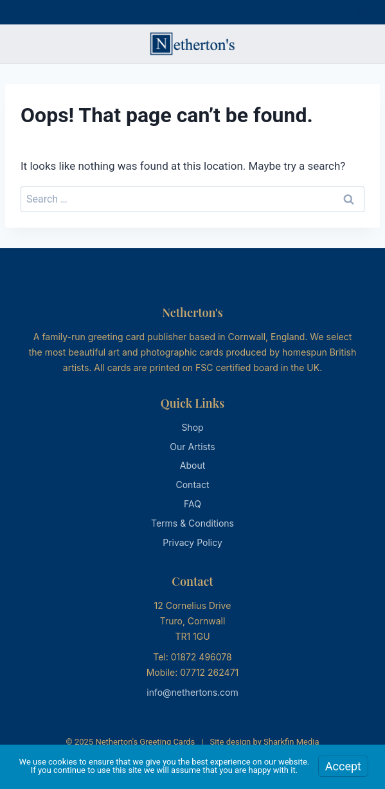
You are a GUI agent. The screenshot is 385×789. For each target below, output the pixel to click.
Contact (193, 484)
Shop (192, 427)
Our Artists (192, 446)
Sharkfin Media (291, 742)
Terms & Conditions (192, 523)
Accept (343, 766)
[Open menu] (363, 12)
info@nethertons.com (192, 692)
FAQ (192, 503)
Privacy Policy (192, 542)
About (192, 465)
